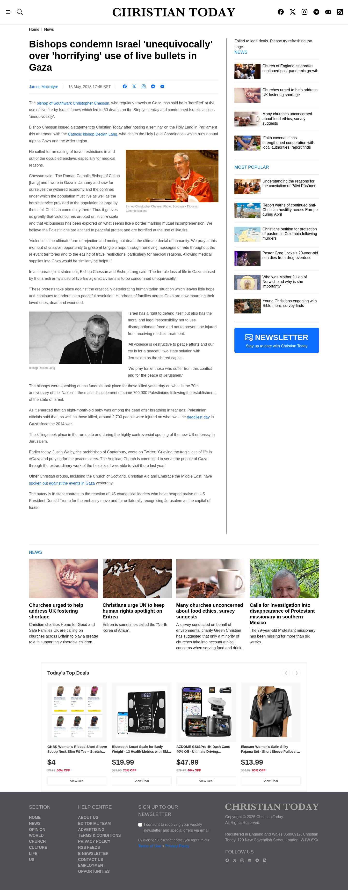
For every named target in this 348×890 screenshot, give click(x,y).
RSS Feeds (89, 847)
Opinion (37, 829)
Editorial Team (94, 824)
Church (37, 841)
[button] (8, 13)
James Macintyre (43, 87)
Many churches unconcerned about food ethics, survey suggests (209, 610)
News (49, 29)
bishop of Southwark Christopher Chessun (73, 103)
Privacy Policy (94, 841)
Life (33, 854)
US (31, 859)
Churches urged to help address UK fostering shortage (56, 610)
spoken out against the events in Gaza (62, 483)
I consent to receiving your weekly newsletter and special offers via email (176, 827)
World (36, 835)
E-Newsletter (93, 854)
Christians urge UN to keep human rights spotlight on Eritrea (134, 610)
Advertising (91, 829)
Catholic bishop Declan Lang (92, 134)
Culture (38, 847)
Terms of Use (149, 846)
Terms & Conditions (99, 835)
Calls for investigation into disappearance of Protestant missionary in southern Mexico (282, 613)
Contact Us (90, 859)
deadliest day (198, 417)
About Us (88, 817)
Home (34, 29)
